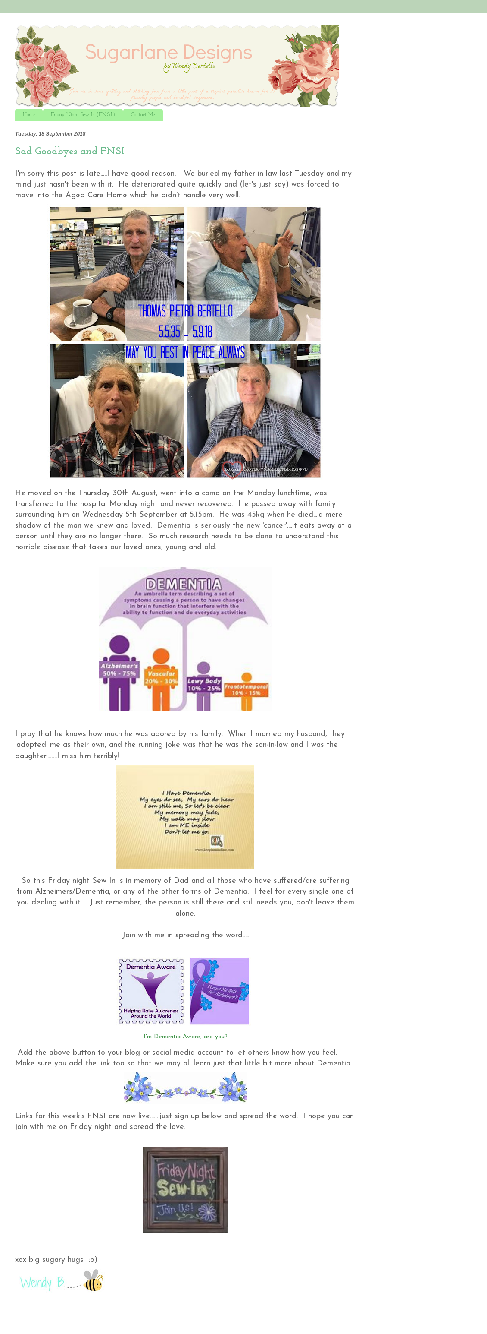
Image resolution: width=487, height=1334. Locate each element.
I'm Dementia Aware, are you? (186, 1037)
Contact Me (143, 114)
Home (29, 114)
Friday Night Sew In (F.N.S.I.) (83, 114)
